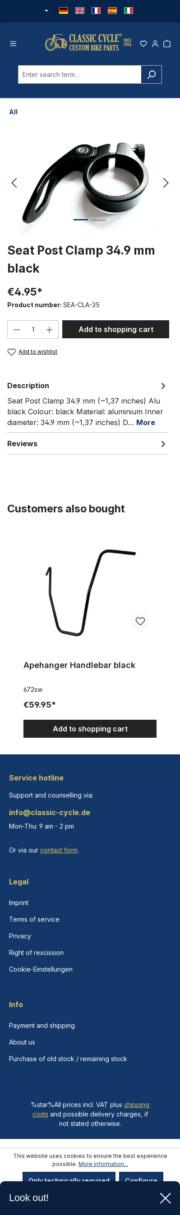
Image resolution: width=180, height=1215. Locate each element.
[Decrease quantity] (16, 329)
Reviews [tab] (87, 443)
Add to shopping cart (115, 329)
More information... (103, 1164)
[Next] (166, 183)
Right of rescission (36, 952)
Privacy (20, 936)
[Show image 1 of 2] (81, 226)
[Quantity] (33, 329)
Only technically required (69, 1180)
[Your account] (155, 42)
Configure (141, 1180)
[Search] (151, 74)
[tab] (87, 403)
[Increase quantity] (49, 329)
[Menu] (13, 42)
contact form (59, 850)
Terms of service (34, 919)
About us (22, 1042)
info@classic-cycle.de (49, 812)
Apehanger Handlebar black (79, 665)
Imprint (18, 902)
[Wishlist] (143, 42)
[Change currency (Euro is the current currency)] (46, 11)
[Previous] (14, 183)
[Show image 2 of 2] (99, 227)
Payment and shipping (42, 1025)
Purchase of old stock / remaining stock (68, 1059)
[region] (90, 634)
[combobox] (79, 74)
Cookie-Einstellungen (41, 969)
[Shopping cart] (167, 42)
